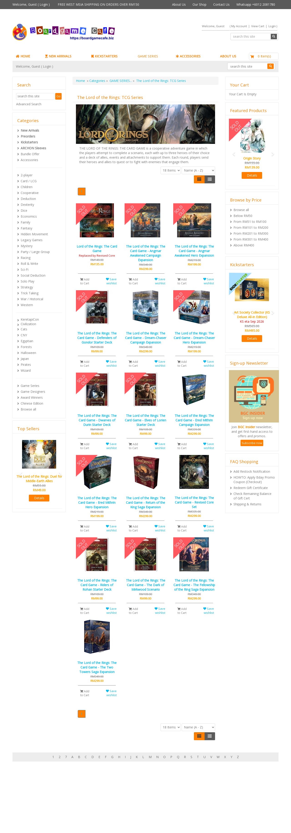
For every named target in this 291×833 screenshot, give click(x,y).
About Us (179, 4)
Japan (25, 358)
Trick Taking (29, 293)
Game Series (30, 385)
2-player (27, 175)
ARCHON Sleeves (33, 148)
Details (39, 498)
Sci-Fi (24, 269)
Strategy (27, 287)
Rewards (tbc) (32, 806)
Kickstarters (29, 142)
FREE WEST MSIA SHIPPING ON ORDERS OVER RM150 (98, 4)
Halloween (28, 353)
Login (44, 4)
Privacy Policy (123, 815)
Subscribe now (252, 443)
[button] (19, 472)
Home (80, 81)
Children (27, 187)
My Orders (29, 801)
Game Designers (33, 391)
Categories (97, 81)
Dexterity (27, 204)
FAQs (26, 810)
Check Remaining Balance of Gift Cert (252, 495)
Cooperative (30, 193)
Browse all (28, 409)
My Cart (27, 796)
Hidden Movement (34, 234)
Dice (24, 210)
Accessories (29, 160)
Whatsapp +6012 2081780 (255, 4)
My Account (239, 26)
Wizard (26, 370)
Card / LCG (29, 181)
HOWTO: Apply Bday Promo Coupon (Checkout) (254, 479)
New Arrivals (30, 130)
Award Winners (32, 397)
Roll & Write (29, 263)
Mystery (27, 246)
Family (25, 222)
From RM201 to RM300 (250, 233)
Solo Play (27, 281)
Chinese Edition (32, 403)
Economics (29, 216)
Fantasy (26, 228)
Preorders (28, 136)
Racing (25, 258)
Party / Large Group (35, 252)
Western (27, 305)
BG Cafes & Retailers (128, 810)
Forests (26, 347)
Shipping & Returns (247, 504)
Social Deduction (33, 275)
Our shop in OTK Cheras (130, 796)
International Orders (127, 806)
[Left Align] (199, 179)
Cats (24, 329)
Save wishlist (111, 281)
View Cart (257, 26)
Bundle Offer (30, 154)
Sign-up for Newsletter (214, 792)
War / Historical (32, 299)
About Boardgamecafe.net (132, 792)
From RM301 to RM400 (250, 239)
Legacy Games (32, 240)
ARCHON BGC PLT (65, 824)
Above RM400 (243, 245)
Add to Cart (84, 281)
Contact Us (221, 4)
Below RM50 (242, 216)
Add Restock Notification (251, 471)
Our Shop (199, 4)
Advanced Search (28, 104)
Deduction (28, 199)
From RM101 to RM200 (250, 227)
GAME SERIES (148, 56)
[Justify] (209, 179)
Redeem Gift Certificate (250, 488)
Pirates (26, 364)
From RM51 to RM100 (249, 221)
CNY (24, 335)
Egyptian (27, 341)
